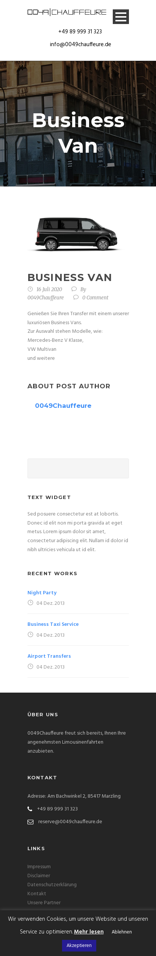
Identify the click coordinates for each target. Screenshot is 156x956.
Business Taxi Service (53, 624)
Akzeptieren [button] (79, 946)
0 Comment (95, 298)
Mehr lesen (89, 931)
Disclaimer (38, 876)
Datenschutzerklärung (52, 885)
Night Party (41, 593)
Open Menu (121, 16)
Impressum (39, 867)
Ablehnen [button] (122, 932)
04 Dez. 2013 (50, 603)
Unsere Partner (44, 903)
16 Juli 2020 (49, 289)
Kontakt (36, 894)
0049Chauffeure (45, 298)
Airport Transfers (49, 656)
